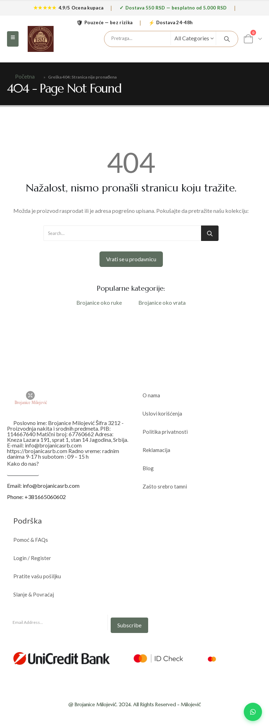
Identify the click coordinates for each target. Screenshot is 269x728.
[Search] (227, 39)
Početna (25, 76)
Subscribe (129, 625)
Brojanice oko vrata (162, 302)
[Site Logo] (40, 38)
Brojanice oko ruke (99, 302)
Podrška (27, 520)
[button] (13, 39)
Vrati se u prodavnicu (131, 259)
